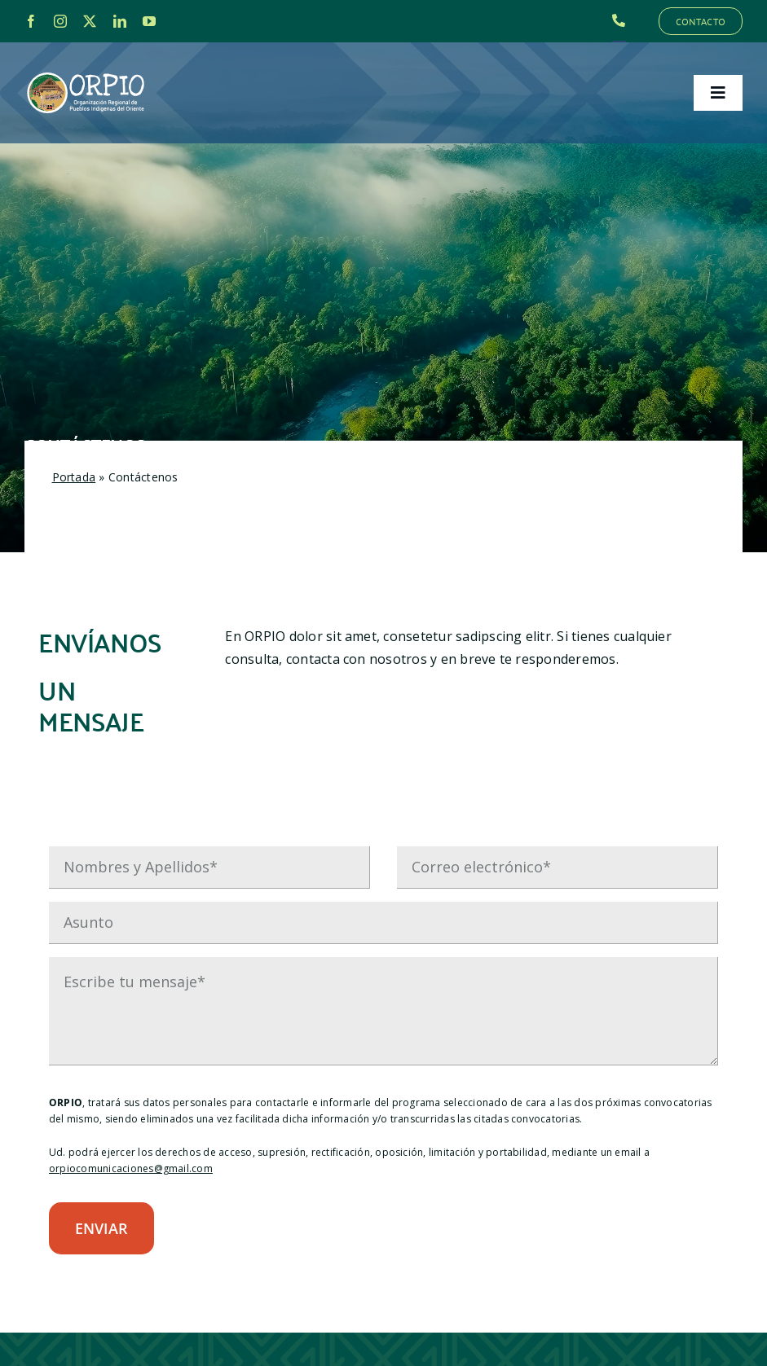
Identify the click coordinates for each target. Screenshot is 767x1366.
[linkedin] (119, 21)
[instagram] (60, 21)
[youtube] (149, 21)
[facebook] (30, 21)
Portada (74, 477)
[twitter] (89, 21)
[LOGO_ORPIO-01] (85, 73)
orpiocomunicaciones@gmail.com (131, 1168)
